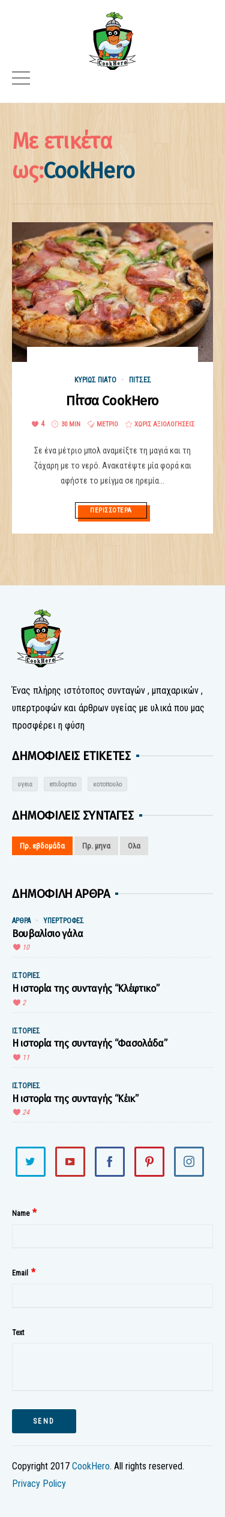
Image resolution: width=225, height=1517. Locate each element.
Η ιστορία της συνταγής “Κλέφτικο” (85, 988)
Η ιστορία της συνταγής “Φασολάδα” (89, 1043)
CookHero (91, 1466)
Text (18, 1333)
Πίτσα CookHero (112, 401)
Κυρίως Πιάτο (95, 380)
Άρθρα (21, 921)
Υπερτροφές (63, 921)
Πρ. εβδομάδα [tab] (42, 845)
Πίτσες (140, 380)
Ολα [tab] (134, 845)
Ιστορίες (26, 975)
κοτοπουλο (107, 784)
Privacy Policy (39, 1483)
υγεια (24, 784)
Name (20, 1213)
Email (20, 1273)
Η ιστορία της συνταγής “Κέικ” (75, 1098)
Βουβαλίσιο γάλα (47, 933)
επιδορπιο (62, 784)
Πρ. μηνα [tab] (96, 845)
